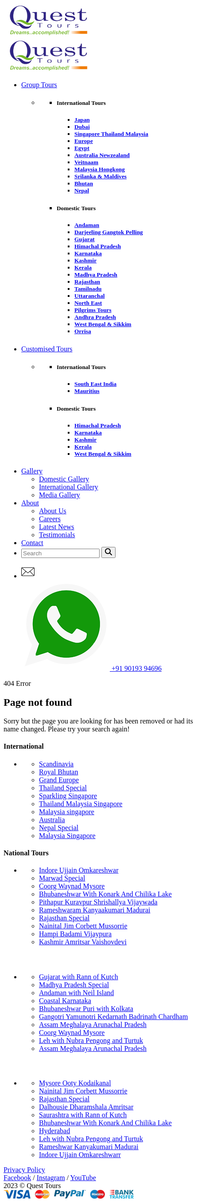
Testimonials (57, 535)
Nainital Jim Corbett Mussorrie (83, 926)
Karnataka (88, 253)
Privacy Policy (24, 1169)
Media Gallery (59, 495)
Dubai (82, 126)
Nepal (81, 190)
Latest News (56, 527)
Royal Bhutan (58, 772)
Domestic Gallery (64, 479)
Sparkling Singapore (68, 796)
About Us (52, 511)
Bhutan (83, 183)
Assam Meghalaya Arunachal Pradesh (93, 1024)
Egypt (81, 148)
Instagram (51, 1177)
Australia (52, 819)
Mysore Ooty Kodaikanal (75, 1083)
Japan (82, 119)
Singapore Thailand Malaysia (111, 134)
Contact (32, 542)
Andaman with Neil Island (76, 992)
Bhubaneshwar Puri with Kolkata (86, 1008)
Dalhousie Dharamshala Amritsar (86, 1107)
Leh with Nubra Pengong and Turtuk (91, 1040)
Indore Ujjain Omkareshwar (79, 870)
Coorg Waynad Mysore (71, 886)
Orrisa (82, 331)
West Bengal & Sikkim (102, 324)
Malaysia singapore (66, 811)
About (30, 503)
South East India (95, 384)
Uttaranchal (89, 295)
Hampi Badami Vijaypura (75, 934)
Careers (50, 519)
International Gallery (68, 487)
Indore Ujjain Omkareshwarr (80, 1154)
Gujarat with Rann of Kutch (78, 977)
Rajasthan (87, 281)
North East (88, 303)
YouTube (83, 1177)
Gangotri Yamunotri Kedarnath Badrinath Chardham (113, 1016)
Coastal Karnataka (65, 1000)
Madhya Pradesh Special (74, 985)
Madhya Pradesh (95, 274)
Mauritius (87, 391)
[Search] (60, 553)
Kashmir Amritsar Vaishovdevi (83, 942)
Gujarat (84, 239)
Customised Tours (46, 349)
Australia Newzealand (102, 155)
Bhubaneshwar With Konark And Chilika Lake (105, 894)
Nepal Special (58, 827)
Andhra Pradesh (95, 317)
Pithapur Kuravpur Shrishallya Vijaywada (98, 902)
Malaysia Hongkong (99, 169)
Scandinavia (56, 764)
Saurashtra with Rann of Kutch (83, 1115)
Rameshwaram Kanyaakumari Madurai (94, 910)
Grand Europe (59, 780)
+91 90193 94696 (91, 668)
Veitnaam (86, 162)
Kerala (83, 267)
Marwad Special (62, 878)
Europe (83, 141)
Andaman (86, 225)
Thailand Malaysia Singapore (80, 804)
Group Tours (39, 84)
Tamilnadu (87, 288)
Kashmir (85, 260)
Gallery (32, 471)
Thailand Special (63, 788)
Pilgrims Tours (93, 310)
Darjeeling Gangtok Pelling (108, 232)
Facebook (17, 1177)
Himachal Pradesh (97, 246)
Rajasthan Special (64, 918)
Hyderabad (54, 1131)
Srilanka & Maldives (100, 176)
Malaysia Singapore (67, 835)
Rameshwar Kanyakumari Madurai (89, 1146)
